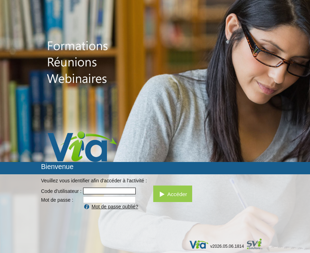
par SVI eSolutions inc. (258, 245)
